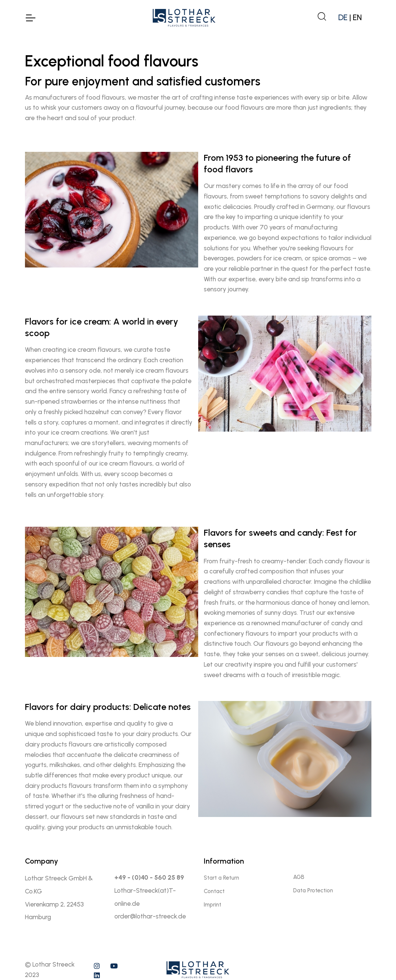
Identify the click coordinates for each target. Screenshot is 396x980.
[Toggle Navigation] (30, 18)
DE (343, 17)
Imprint (212, 904)
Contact (214, 891)
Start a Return (221, 877)
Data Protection (313, 890)
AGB (298, 877)
